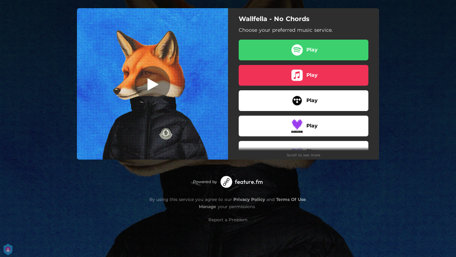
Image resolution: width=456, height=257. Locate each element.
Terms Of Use (291, 199)
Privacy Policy (249, 199)
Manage (207, 206)
